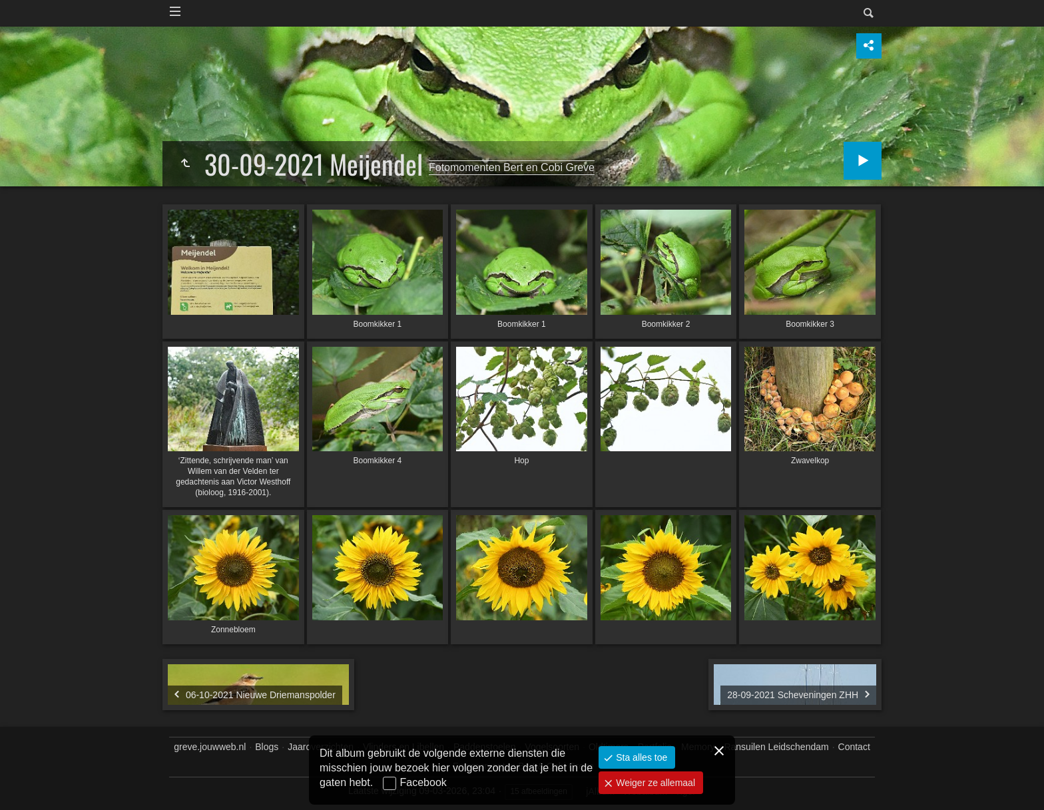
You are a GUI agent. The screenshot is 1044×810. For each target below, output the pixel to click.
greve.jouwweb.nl (210, 746)
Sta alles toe (640, 757)
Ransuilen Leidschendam (776, 746)
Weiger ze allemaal (654, 782)
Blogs (266, 746)
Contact (854, 746)
